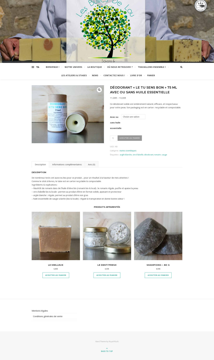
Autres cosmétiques (128, 150)
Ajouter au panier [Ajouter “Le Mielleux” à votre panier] (55, 275)
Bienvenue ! (52, 67)
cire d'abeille (138, 154)
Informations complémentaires (67, 164)
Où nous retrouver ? (120, 67)
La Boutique (94, 67)
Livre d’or (136, 75)
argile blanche (126, 154)
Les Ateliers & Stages (74, 75)
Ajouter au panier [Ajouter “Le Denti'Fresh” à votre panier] (107, 275)
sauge (164, 154)
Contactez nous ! (114, 75)
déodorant (148, 154)
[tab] (40, 164)
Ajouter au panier (130, 138)
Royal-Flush (114, 341)
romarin (157, 154)
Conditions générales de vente (47, 316)
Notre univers (73, 67)
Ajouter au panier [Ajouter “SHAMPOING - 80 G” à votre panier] (158, 275)
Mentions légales (40, 310)
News (95, 75)
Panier (151, 75)
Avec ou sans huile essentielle (115, 122)
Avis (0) (91, 164)
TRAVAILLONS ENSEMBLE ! (152, 67)
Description (40, 164)
